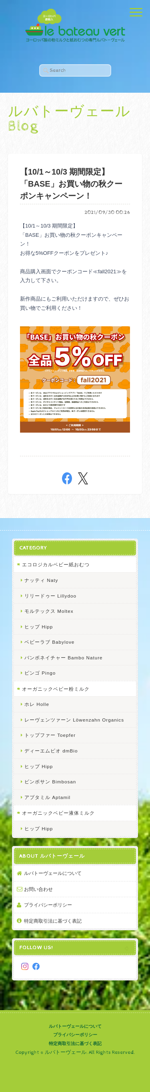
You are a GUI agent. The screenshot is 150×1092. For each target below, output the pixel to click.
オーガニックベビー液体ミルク (58, 812)
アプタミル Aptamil (47, 797)
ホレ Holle (36, 704)
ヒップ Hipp (38, 626)
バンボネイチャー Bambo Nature (63, 657)
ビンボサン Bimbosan (50, 781)
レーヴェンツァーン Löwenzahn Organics (74, 719)
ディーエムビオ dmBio (51, 750)
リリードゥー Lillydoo (50, 595)
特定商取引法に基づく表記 (53, 920)
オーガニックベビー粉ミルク (56, 688)
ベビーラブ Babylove (49, 642)
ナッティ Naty (41, 580)
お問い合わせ (38, 889)
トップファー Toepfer (50, 735)
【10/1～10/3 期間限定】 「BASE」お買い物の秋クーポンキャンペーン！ (71, 183)
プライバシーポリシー (48, 904)
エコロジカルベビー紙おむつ (56, 564)
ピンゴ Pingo (40, 672)
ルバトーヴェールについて (53, 873)
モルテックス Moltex (49, 611)
